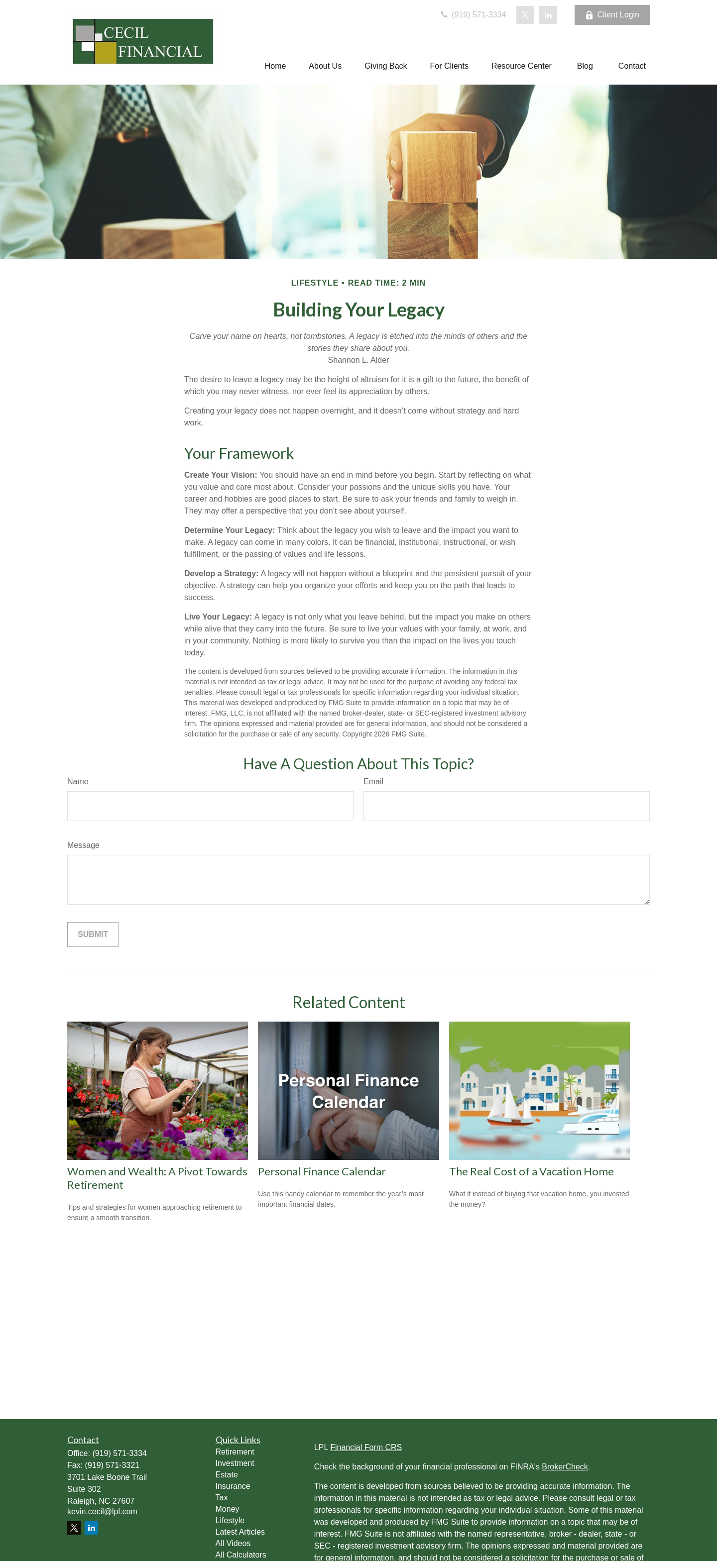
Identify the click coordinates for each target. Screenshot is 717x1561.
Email (373, 781)
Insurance (233, 1486)
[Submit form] (93, 934)
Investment (235, 1463)
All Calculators (241, 1555)
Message (83, 845)
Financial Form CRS (366, 1447)
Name (78, 781)
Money (227, 1509)
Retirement (235, 1452)
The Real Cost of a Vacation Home (531, 1171)
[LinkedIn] (548, 15)
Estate (227, 1474)
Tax (222, 1497)
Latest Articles (240, 1532)
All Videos (233, 1543)
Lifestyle (230, 1520)
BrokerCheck (565, 1466)
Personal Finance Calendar (322, 1171)
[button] (275, 66)
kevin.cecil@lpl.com (102, 1511)
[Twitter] (525, 15)
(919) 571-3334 (472, 14)
